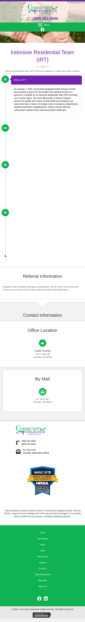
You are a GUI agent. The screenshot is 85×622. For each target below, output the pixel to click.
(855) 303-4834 (29, 444)
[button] (42, 30)
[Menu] (44, 25)
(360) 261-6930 (45, 18)
